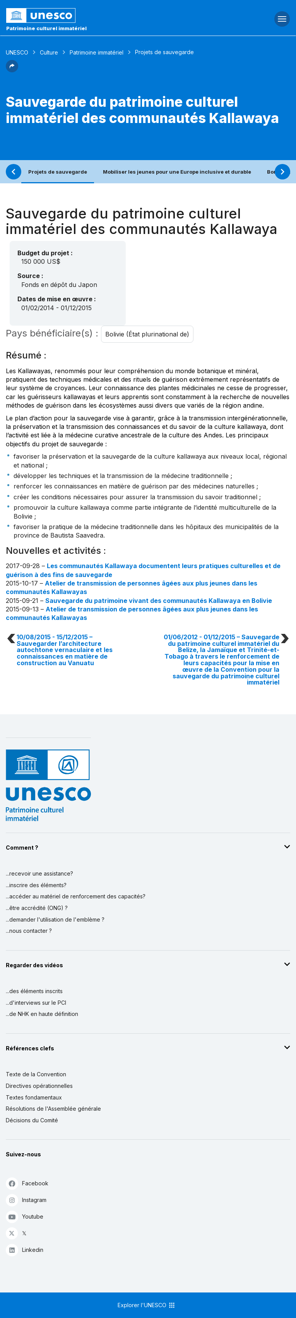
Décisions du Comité (32, 1120)
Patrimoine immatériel (96, 52)
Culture (49, 52)
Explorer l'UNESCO (147, 1305)
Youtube (24, 1216)
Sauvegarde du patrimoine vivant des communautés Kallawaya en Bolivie (158, 600)
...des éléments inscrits (34, 991)
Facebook (27, 1183)
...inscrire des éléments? (36, 885)
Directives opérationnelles (39, 1085)
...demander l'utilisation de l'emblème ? (55, 919)
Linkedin (24, 1250)
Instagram (26, 1200)
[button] (12, 70)
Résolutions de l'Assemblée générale (53, 1108)
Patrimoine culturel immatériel (46, 28)
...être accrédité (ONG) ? (37, 908)
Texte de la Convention (36, 1074)
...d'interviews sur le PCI (36, 1002)
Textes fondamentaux (34, 1097)
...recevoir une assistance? (39, 873)
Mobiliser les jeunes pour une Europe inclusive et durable (177, 172)
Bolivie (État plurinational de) (147, 334)
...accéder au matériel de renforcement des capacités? (75, 896)
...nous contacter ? (29, 930)
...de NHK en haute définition (42, 1014)
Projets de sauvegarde (57, 172)
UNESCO (17, 52)
